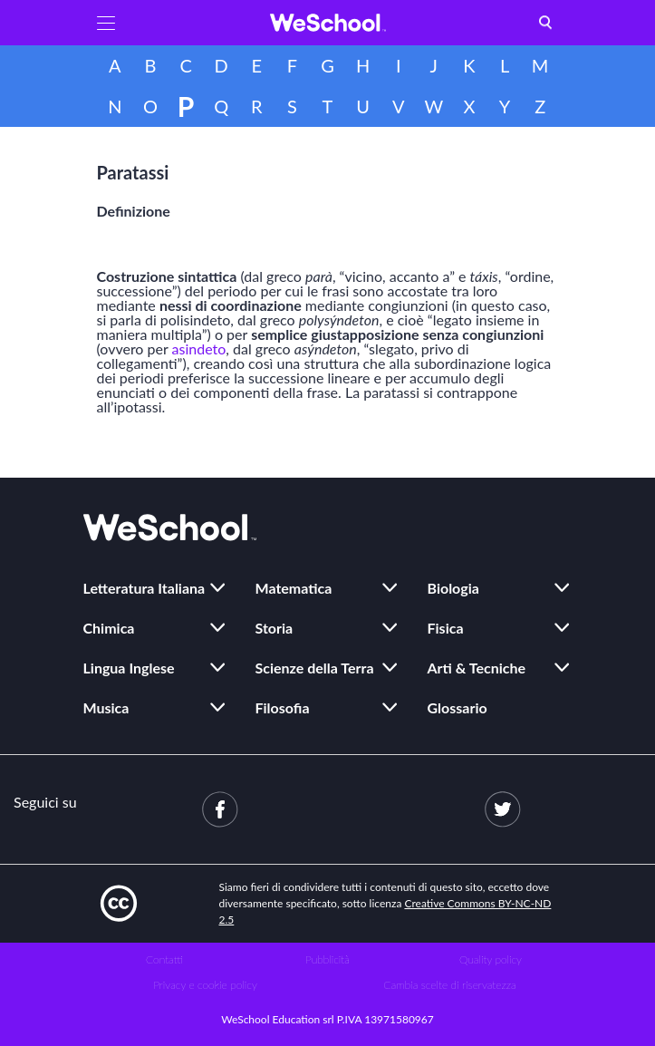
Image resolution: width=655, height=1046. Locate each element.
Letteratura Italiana (144, 587)
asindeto (199, 348)
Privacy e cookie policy (205, 985)
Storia (274, 627)
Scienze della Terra (314, 667)
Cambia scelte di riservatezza (449, 985)
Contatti (164, 959)
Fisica (446, 627)
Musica (106, 707)
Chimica (109, 627)
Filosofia (282, 707)
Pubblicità (327, 959)
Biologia (453, 587)
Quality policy (490, 959)
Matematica (293, 587)
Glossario (457, 707)
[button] (106, 22)
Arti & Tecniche (477, 667)
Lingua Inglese (129, 667)
